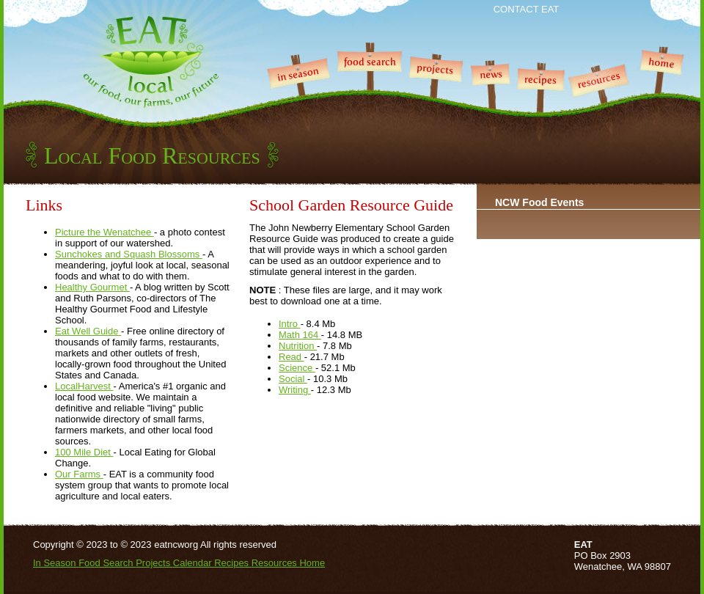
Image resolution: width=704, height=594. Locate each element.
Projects (435, 92)
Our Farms (79, 474)
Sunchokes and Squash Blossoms (128, 254)
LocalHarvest (84, 386)
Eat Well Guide (88, 331)
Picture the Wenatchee (104, 232)
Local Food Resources (152, 155)
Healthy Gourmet (92, 287)
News (490, 92)
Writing (295, 389)
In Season (299, 92)
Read (291, 356)
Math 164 (300, 334)
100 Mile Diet (84, 452)
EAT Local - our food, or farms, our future (150, 62)
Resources (602, 92)
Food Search (369, 92)
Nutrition (298, 345)
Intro (290, 323)
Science (297, 367)
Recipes (541, 92)
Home (662, 92)
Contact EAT (527, 9)
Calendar (193, 562)
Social (293, 378)
